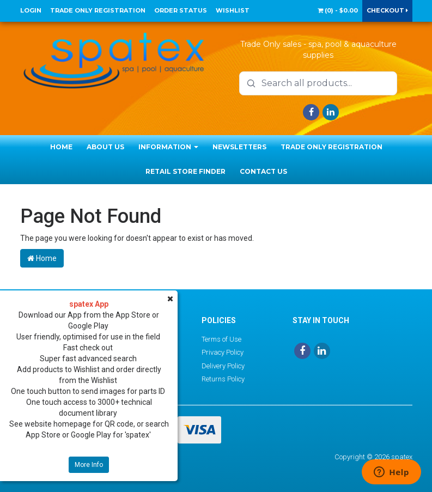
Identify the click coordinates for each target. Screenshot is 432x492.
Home (61, 147)
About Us (105, 147)
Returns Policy (223, 379)
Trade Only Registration (97, 10)
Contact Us (263, 171)
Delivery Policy (223, 366)
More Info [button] (89, 465)
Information (168, 147)
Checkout (387, 10)
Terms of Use (221, 339)
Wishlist (233, 10)
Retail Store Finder (185, 171)
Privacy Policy (223, 352)
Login (30, 10)
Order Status (180, 10)
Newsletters (239, 147)
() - (338, 10)
